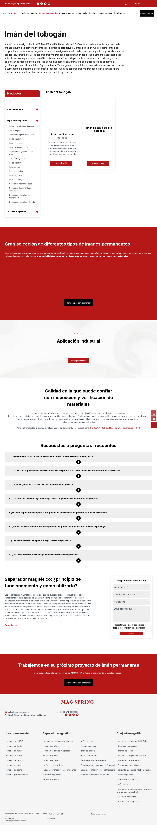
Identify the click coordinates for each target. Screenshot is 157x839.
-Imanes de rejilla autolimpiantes (58, 757)
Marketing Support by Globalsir (140, 829)
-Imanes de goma (14, 785)
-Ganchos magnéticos (127, 762)
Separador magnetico (17, 120)
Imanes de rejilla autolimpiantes (16, 128)
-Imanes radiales (13, 781)
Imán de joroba (16, 186)
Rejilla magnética (17, 146)
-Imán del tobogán (88, 771)
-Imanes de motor (14, 766)
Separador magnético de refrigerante (20, 209)
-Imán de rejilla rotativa (53, 781)
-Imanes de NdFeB (14, 757)
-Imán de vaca (123, 800)
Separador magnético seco (21, 196)
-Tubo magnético (51, 762)
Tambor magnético (18, 168)
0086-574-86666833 (55, 731)
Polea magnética (17, 172)
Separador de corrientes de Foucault (22, 202)
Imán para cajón (17, 151)
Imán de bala (15, 177)
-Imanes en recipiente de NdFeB (132, 757)
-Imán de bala (86, 757)
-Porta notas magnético (128, 781)
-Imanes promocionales (17, 790)
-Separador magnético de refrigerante (97, 785)
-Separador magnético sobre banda (59, 785)
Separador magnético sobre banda (22, 161)
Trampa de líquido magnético (17, 140)
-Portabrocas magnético (128, 817)
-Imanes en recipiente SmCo (130, 776)
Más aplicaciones (78, 377)
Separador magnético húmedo (19, 217)
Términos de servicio (76, 829)
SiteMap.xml (113, 829)
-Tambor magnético (52, 790)
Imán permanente (15, 109)
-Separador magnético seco (93, 776)
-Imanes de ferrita (14, 776)
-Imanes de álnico (14, 771)
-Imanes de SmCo (14, 762)
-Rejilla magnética (51, 771)
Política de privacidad (57, 829)
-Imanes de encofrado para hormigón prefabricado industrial (134, 806)
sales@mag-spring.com (19, 3)
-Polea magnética (51, 795)
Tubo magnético (16, 134)
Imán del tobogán (17, 191)
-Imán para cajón (51, 776)
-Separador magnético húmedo (94, 790)
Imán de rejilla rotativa (19, 155)
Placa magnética (17, 182)
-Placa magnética (88, 762)
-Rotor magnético (125, 790)
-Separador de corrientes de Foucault (97, 781)
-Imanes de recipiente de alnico (131, 771)
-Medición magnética (126, 812)
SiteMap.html (93, 829)
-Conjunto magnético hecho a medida (134, 785)
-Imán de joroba (87, 766)
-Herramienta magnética (128, 795)
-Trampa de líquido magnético (56, 766)
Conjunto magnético (17, 228)
